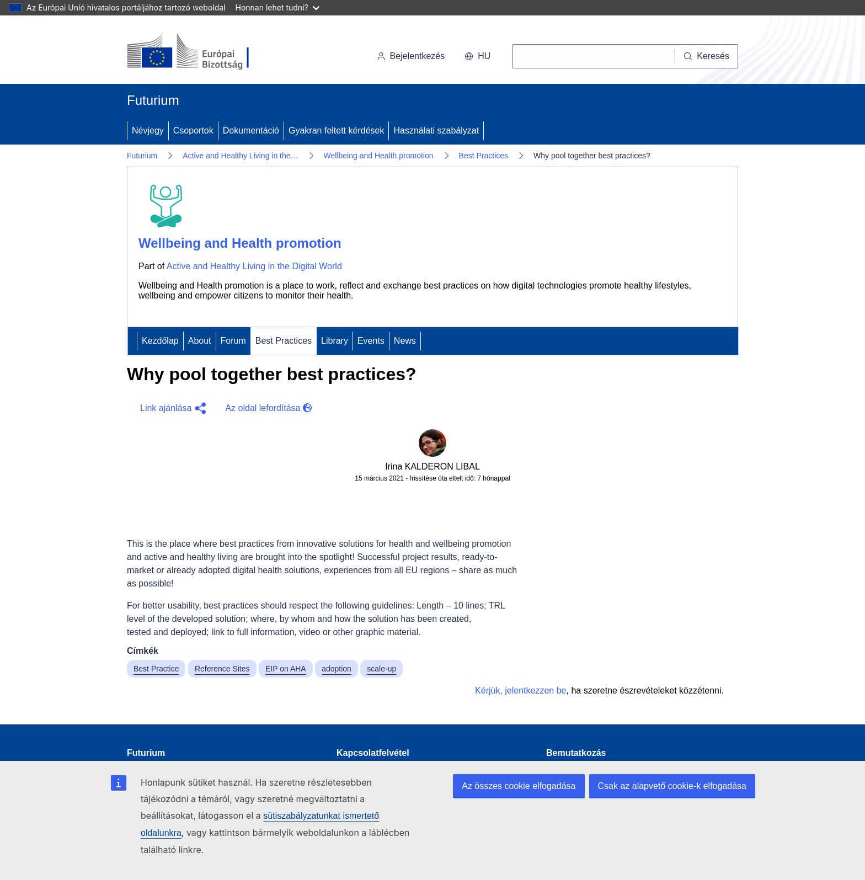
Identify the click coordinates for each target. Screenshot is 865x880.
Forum (233, 340)
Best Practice (156, 668)
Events (371, 340)
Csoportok (193, 130)
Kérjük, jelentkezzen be (520, 690)
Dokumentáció (251, 130)
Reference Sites (222, 668)
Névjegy (148, 130)
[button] (171, 408)
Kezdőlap (160, 340)
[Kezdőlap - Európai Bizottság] (203, 52)
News (405, 340)
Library (334, 340)
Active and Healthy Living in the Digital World (254, 266)
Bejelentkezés (411, 56)
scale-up (381, 668)
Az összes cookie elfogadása (518, 786)
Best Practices (483, 155)
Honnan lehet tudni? (277, 7)
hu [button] (477, 56)
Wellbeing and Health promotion (379, 155)
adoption (336, 668)
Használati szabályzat (436, 130)
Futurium (153, 100)
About (199, 340)
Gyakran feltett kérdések (336, 130)
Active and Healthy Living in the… (240, 155)
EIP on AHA (285, 668)
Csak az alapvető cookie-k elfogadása (672, 786)
